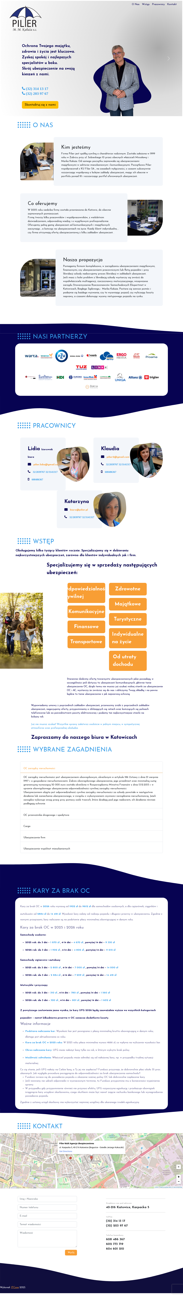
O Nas (135, 4)
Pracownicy (158, 4)
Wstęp (146, 4)
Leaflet (156, 1187)
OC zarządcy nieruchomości (39, 768)
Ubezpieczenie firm (34, 837)
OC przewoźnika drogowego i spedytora (46, 815)
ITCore (15, 1287)
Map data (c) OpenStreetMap (174, 1187)
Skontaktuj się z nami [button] (40, 104)
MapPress (162, 1187)
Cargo (27, 826)
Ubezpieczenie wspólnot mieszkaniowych (47, 849)
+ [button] (179, 1177)
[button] (14, 58)
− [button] (179, 1181)
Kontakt (172, 4)
